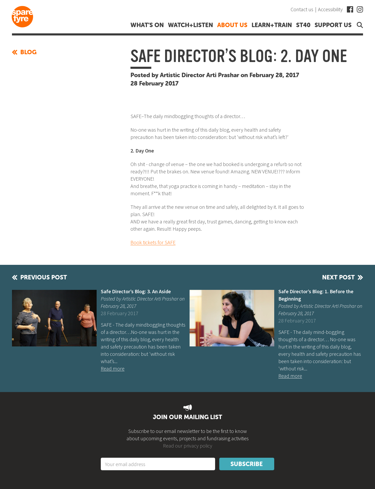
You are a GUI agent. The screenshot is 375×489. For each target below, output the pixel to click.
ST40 (303, 25)
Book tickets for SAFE (153, 242)
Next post (338, 277)
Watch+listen (190, 25)
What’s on (147, 25)
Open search (359, 25)
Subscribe (246, 464)
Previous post (43, 277)
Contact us (302, 9)
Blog (24, 52)
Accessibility (330, 9)
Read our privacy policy (187, 445)
